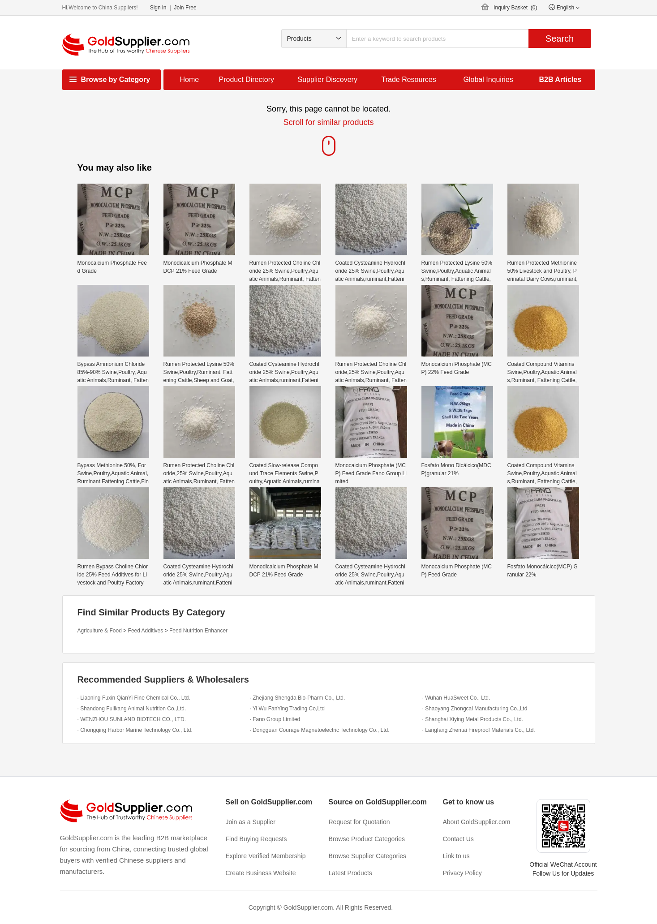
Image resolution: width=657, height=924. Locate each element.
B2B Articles (560, 79)
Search (559, 38)
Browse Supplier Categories (368, 856)
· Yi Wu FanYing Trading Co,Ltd (287, 708)
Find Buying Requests (256, 838)
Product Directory (247, 79)
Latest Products (350, 873)
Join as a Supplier (250, 821)
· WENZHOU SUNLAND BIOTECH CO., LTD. (131, 719)
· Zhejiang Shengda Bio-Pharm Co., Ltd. (297, 698)
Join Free (185, 7)
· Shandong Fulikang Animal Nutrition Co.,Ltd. (131, 708)
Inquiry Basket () (515, 7)
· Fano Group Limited (275, 719)
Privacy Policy (462, 873)
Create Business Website (261, 873)
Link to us (456, 856)
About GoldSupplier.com (477, 821)
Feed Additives (145, 630)
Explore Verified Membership (266, 856)
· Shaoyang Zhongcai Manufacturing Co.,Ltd (475, 708)
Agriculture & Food (99, 630)
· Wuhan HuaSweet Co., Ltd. (456, 698)
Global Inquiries (488, 79)
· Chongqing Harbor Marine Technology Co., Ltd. (135, 730)
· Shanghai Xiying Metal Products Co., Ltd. (472, 719)
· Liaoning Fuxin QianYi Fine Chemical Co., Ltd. (133, 698)
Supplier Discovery (327, 79)
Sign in (158, 7)
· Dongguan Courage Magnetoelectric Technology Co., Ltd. (320, 730)
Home (189, 79)
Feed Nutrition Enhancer (198, 630)
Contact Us (458, 838)
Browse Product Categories (367, 838)
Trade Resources (409, 79)
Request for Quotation (359, 821)
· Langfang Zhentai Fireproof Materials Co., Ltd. (478, 730)
